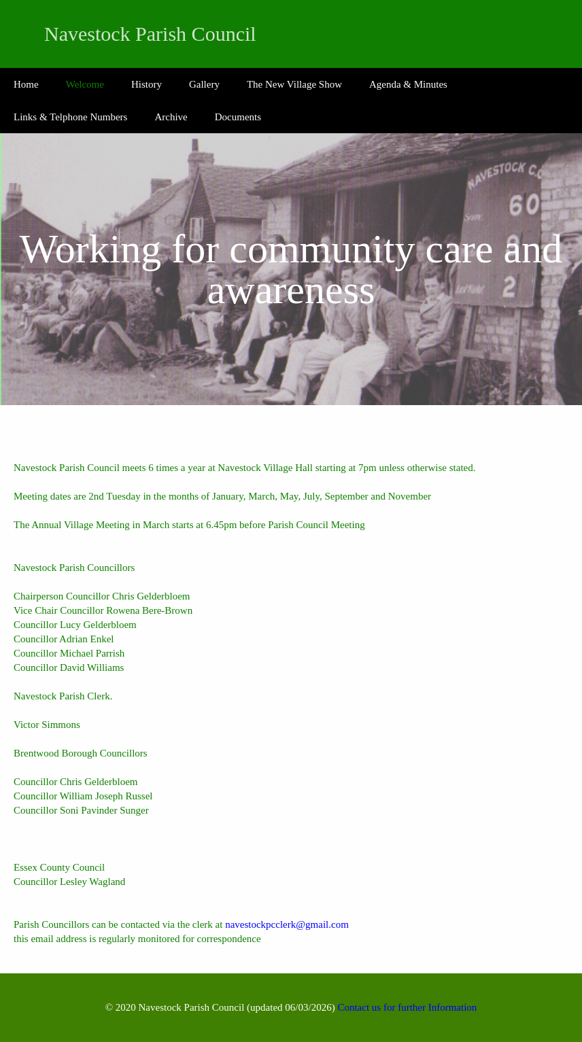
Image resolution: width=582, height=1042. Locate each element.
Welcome (85, 84)
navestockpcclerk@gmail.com (287, 924)
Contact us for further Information (407, 1007)
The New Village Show (294, 84)
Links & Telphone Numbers (70, 116)
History (146, 84)
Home (26, 84)
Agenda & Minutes (408, 84)
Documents (238, 116)
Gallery (204, 84)
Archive (170, 116)
